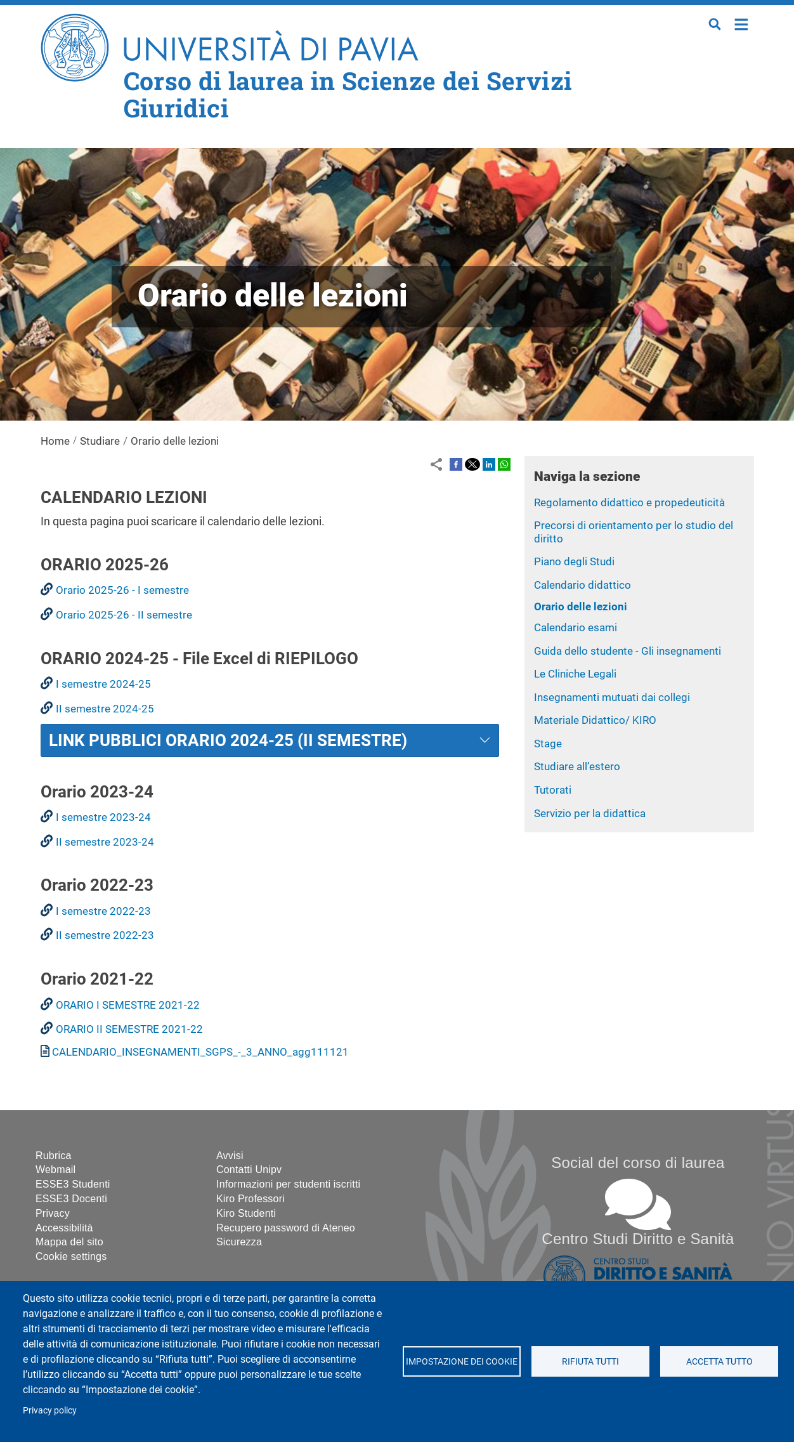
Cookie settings (71, 1256)
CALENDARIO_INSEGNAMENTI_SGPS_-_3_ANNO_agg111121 (200, 1051)
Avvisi (230, 1155)
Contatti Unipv (249, 1169)
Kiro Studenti (246, 1213)
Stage (548, 743)
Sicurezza (239, 1241)
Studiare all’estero (577, 766)
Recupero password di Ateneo (285, 1227)
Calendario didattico (582, 585)
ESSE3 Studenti (73, 1184)
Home (742, 23)
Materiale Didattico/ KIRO (595, 720)
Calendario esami (575, 627)
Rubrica (54, 1155)
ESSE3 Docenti (71, 1198)
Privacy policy (50, 1410)
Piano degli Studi (574, 561)
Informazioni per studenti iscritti (288, 1184)
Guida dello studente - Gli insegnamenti (627, 651)
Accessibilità (64, 1227)
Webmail (55, 1169)
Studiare (100, 441)
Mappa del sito (69, 1241)
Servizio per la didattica (590, 813)
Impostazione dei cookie (461, 1361)
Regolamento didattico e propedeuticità (629, 502)
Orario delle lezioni (580, 606)
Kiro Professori (250, 1198)
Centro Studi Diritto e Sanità (638, 1238)
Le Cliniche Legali (575, 673)
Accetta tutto (719, 1361)
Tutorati (552, 789)
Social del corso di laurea (637, 1162)
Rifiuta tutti (590, 1361)
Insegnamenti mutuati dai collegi (612, 697)
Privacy (53, 1213)
